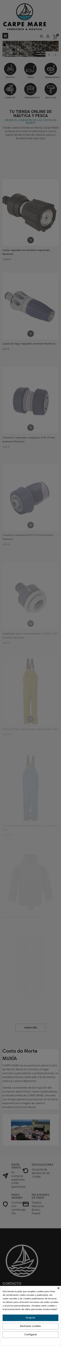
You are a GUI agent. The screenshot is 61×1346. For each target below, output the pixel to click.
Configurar (30, 1334)
